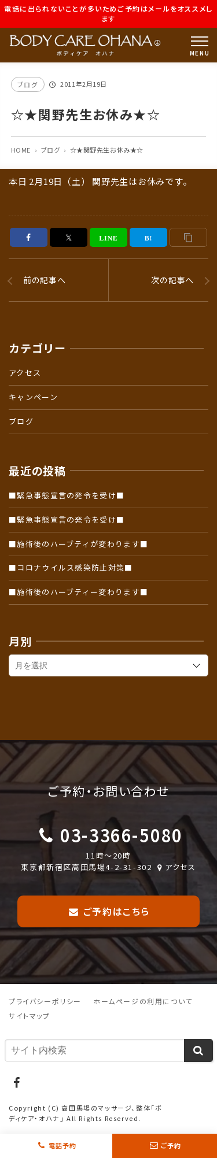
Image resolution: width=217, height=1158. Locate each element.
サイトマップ (29, 1015)
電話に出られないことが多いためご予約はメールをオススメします (108, 13)
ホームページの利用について (143, 1001)
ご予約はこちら (108, 911)
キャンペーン (33, 396)
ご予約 (171, 1145)
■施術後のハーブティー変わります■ (78, 591)
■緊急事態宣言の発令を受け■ (66, 495)
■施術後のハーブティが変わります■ (78, 543)
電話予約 (62, 1145)
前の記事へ (44, 280)
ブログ (27, 84)
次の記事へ (172, 280)
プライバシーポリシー (45, 1001)
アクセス (25, 372)
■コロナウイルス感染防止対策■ (71, 567)
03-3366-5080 (121, 834)
